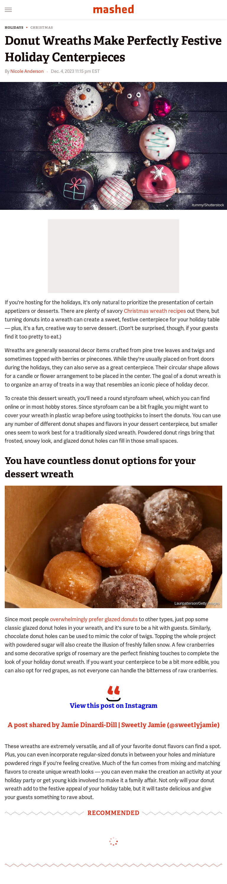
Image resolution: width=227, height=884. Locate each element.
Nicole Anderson (27, 71)
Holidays (14, 27)
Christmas (41, 27)
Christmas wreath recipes (155, 310)
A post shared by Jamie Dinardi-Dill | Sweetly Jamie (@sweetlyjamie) (114, 725)
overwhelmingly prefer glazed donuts (94, 619)
